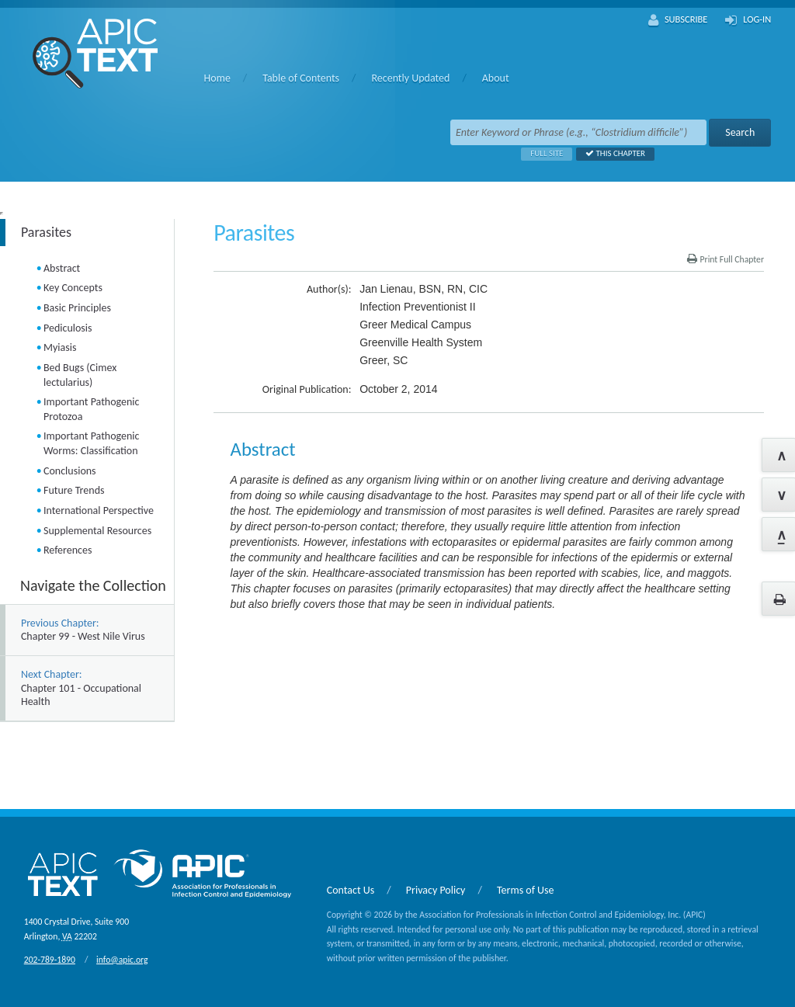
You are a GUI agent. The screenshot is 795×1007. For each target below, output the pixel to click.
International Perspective (98, 510)
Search (740, 132)
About (495, 78)
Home (217, 78)
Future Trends (73, 490)
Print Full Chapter (725, 259)
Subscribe (678, 20)
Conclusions (69, 470)
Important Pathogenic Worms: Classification (91, 443)
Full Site (542, 153)
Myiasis (59, 347)
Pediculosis (67, 328)
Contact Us (351, 890)
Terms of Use (525, 890)
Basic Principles (77, 307)
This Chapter (610, 153)
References (67, 550)
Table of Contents (300, 78)
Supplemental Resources (97, 530)
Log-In (748, 20)
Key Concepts (72, 287)
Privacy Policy (436, 890)
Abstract (61, 268)
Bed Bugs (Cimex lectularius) (79, 375)
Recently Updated (410, 78)
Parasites (46, 232)
